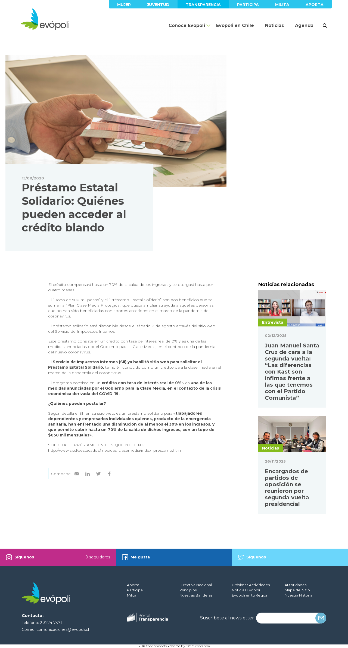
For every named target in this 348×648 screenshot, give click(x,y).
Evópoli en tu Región (250, 595)
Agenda (304, 25)
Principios (188, 590)
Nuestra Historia (298, 595)
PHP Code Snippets (152, 646)
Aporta (315, 4)
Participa (248, 4)
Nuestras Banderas (195, 595)
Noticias (274, 25)
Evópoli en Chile (235, 25)
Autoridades (295, 585)
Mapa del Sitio (297, 590)
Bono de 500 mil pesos (76, 299)
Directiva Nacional (195, 585)
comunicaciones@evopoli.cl (62, 629)
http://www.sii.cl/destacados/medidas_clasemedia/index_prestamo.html (115, 450)
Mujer (124, 4)
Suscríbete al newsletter (227, 618)
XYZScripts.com (198, 646)
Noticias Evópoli (246, 590)
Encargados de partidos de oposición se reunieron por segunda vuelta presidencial (287, 487)
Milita (282, 4)
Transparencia (203, 4)
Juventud (158, 4)
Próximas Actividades (251, 585)
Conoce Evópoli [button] (187, 25)
